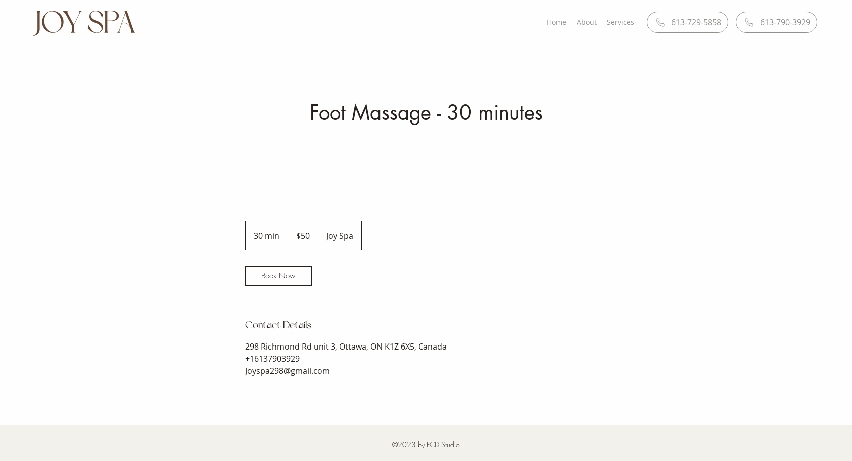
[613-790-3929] (776, 22)
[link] (278, 276)
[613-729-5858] (687, 22)
